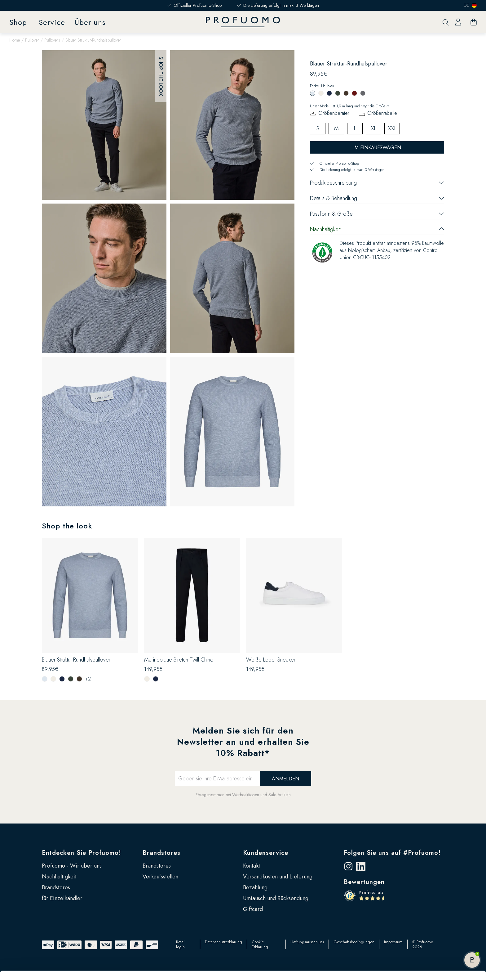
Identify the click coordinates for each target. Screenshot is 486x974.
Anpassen (434, 946)
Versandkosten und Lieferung (277, 877)
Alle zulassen (434, 925)
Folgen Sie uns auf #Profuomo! (392, 852)
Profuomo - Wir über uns (72, 866)
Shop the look (160, 76)
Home (14, 40)
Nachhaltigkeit (59, 877)
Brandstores (56, 887)
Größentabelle (382, 113)
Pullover (32, 40)
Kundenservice (265, 852)
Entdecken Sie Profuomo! (81, 852)
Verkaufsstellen (160, 877)
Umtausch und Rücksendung (275, 898)
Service (52, 22)
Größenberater (333, 113)
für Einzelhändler (62, 898)
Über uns (90, 22)
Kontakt (251, 866)
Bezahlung (255, 887)
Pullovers (52, 40)
